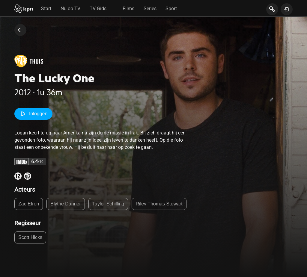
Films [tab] (128, 8)
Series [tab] (150, 8)
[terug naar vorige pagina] (20, 30)
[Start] (23, 9)
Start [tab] (46, 8)
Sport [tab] (171, 8)
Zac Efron (28, 203)
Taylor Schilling (108, 203)
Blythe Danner (65, 203)
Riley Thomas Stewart (159, 203)
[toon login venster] (287, 9)
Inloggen (33, 114)
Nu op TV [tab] (70, 8)
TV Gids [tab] (98, 8)
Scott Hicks (30, 237)
